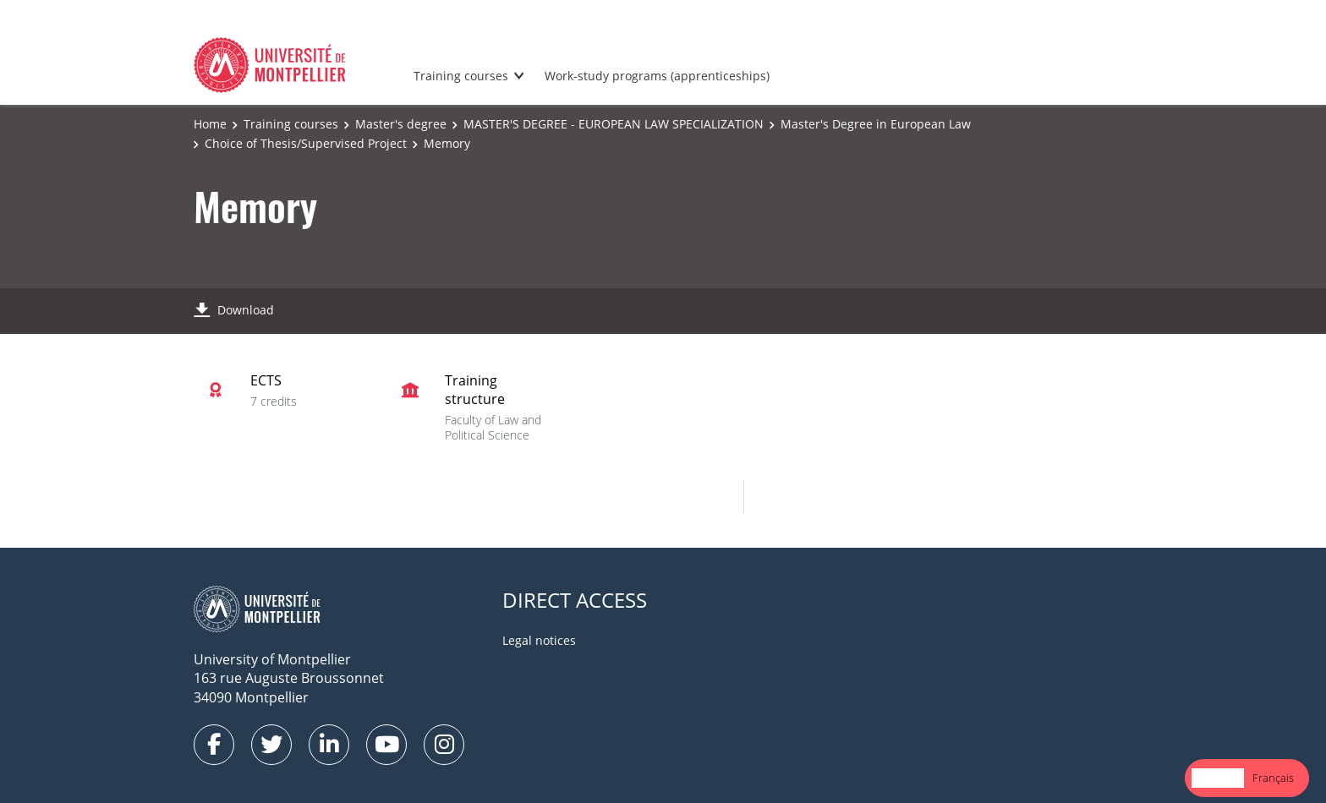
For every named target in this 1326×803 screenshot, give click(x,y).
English (1218, 777)
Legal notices (539, 640)
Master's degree (401, 124)
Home (210, 124)
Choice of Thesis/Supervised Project (306, 143)
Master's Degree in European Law (876, 124)
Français (1273, 777)
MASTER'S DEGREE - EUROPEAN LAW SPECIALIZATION (613, 124)
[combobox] (1218, 778)
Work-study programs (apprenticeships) (657, 76)
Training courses (461, 76)
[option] (1273, 778)
